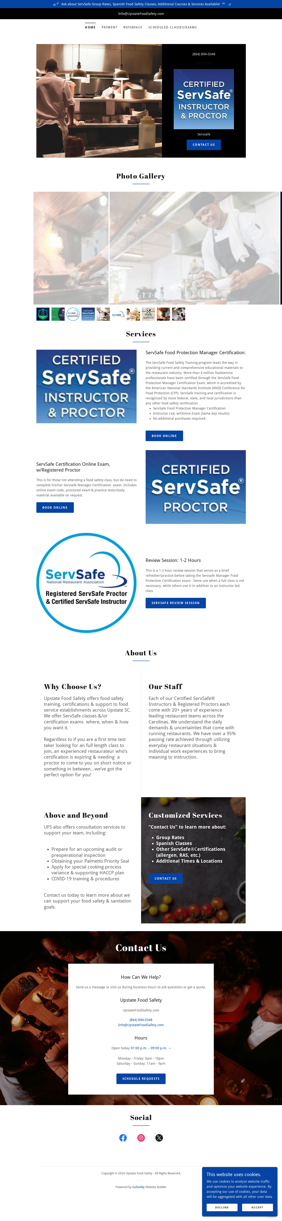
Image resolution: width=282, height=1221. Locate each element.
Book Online (164, 436)
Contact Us (204, 145)
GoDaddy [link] (138, 1167)
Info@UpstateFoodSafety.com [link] (141, 1015)
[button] (168, 1038)
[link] (204, 99)
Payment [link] (109, 27)
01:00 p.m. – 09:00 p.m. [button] (149, 1038)
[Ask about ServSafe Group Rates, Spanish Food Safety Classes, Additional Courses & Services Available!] (141, 4)
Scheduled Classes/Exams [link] (172, 27)
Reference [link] (132, 27)
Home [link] (90, 27)
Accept (257, 1207)
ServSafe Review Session (176, 603)
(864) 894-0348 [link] (204, 54)
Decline (222, 1207)
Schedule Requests (141, 1059)
